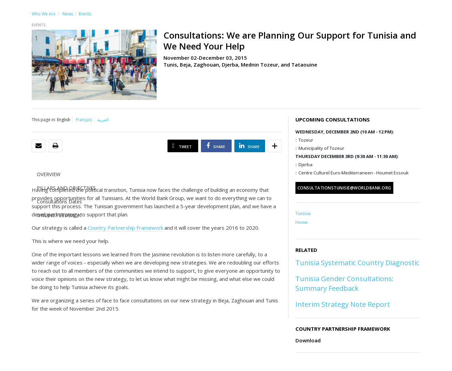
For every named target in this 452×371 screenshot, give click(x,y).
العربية (102, 120)
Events (85, 14)
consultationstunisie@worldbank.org (344, 188)
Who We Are (44, 14)
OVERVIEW (48, 174)
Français (84, 120)
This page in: (44, 120)
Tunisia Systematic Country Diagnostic (357, 262)
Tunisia (302, 213)
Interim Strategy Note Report (342, 304)
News (67, 14)
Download (308, 340)
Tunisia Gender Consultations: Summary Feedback (344, 283)
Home (301, 222)
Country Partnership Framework (125, 227)
